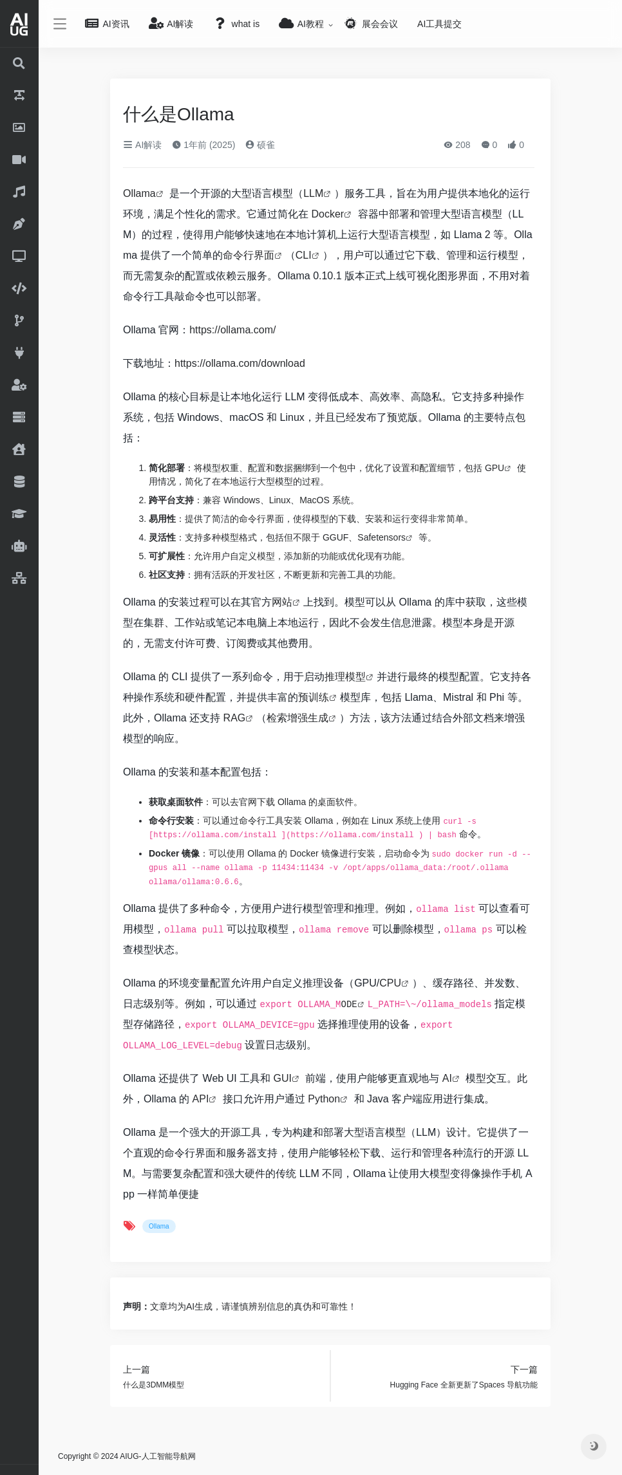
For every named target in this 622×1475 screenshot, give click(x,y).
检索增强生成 (297, 717)
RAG (234, 717)
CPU (390, 983)
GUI (283, 1078)
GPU (494, 468)
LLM (313, 193)
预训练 (313, 697)
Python (324, 1098)
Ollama (139, 193)
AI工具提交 (439, 24)
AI (447, 1078)
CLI (304, 255)
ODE (349, 1004)
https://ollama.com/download (239, 363)
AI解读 (142, 145)
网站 (282, 602)
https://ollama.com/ (232, 329)
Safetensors (381, 537)
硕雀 (260, 145)
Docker (327, 214)
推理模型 (345, 676)
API (201, 1098)
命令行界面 (248, 255)
